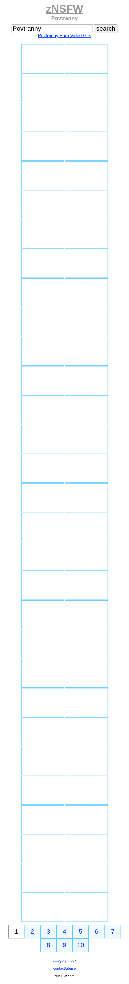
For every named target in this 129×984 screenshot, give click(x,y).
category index (64, 960)
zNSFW (64, 9)
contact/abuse (64, 968)
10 (80, 945)
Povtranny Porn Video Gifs (64, 35)
